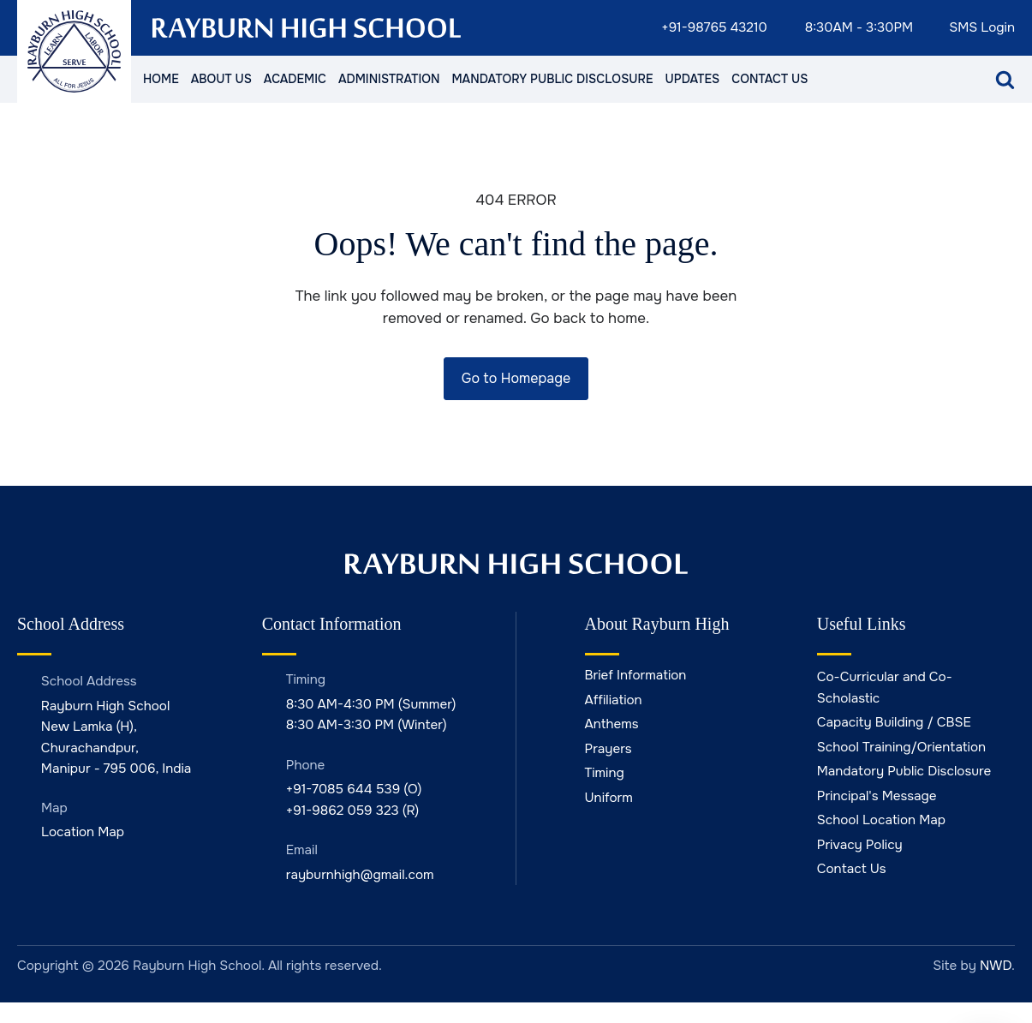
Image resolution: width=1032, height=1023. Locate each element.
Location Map (82, 832)
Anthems (612, 724)
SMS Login (982, 27)
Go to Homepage (516, 378)
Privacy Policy (860, 844)
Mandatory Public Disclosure (552, 79)
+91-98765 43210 (714, 27)
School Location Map (881, 820)
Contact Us (769, 79)
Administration (388, 79)
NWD (995, 965)
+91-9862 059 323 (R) (353, 810)
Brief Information (636, 675)
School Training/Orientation (901, 747)
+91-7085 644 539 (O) (354, 789)
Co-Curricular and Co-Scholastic (884, 687)
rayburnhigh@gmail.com (360, 874)
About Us (221, 79)
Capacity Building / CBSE (894, 722)
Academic (295, 79)
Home (161, 79)
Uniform (609, 797)
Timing (604, 772)
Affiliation (613, 700)
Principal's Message (877, 796)
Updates (692, 79)
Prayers (608, 748)
